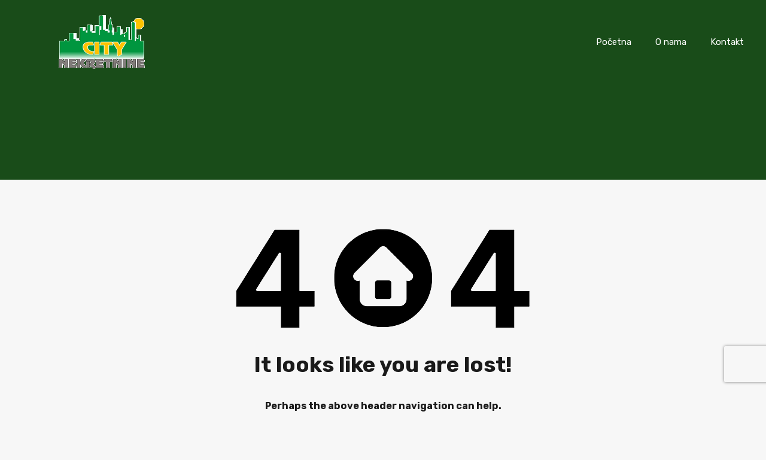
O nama (670, 42)
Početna (613, 42)
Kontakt (727, 42)
